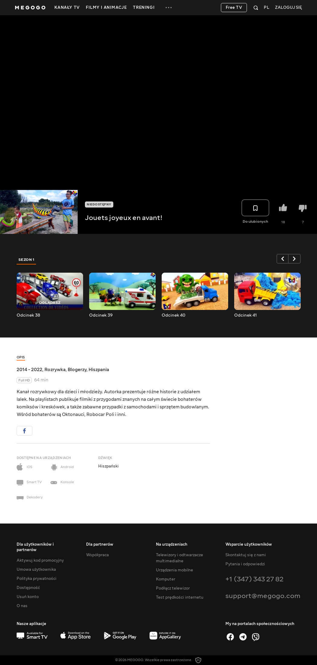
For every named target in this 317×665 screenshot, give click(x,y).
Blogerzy (77, 370)
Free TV (234, 7)
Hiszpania (99, 370)
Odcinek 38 (28, 315)
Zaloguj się (288, 7)
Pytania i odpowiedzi (245, 564)
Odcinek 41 (245, 315)
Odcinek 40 (173, 315)
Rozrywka (55, 370)
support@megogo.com (262, 595)
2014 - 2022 (29, 370)
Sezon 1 (26, 259)
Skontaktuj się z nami (245, 555)
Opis (21, 357)
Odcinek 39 (101, 315)
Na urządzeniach (171, 544)
